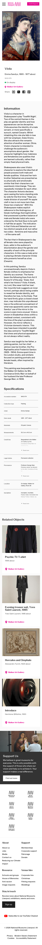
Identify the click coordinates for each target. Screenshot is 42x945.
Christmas (25, 878)
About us (6, 848)
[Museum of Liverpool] (11, 794)
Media (4, 854)
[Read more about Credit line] (29, 445)
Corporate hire (27, 875)
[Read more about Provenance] (29, 470)
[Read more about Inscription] (29, 498)
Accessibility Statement (26, 938)
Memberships (27, 848)
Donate (24, 857)
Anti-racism (7, 882)
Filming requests (28, 882)
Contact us (6, 857)
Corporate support (29, 851)
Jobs (4, 851)
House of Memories (10, 878)
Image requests (8, 885)
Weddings (25, 885)
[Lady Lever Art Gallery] (11, 827)
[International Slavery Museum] (11, 805)
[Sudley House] (30, 816)
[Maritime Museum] (30, 805)
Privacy (10, 936)
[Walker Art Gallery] (11, 816)
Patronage (25, 854)
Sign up (8, 905)
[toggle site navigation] (4, 4)
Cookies (10, 938)
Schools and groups (10, 875)
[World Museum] (30, 794)
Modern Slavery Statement (26, 936)
